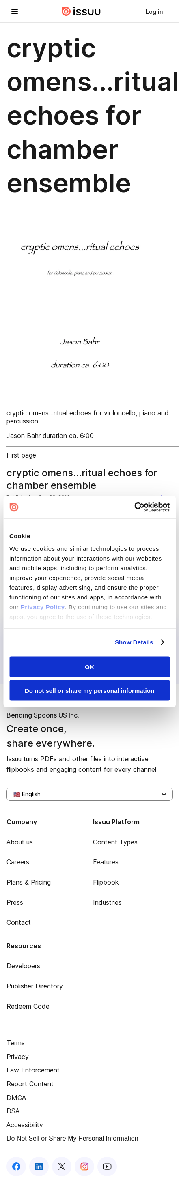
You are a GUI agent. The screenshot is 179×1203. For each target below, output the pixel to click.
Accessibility (24, 1125)
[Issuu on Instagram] (84, 1166)
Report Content (30, 1084)
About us (19, 842)
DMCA (16, 1097)
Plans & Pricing (28, 882)
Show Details (134, 642)
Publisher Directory (34, 986)
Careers (17, 862)
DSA (12, 1111)
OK (89, 666)
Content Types (115, 842)
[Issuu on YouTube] (107, 1166)
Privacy (17, 1057)
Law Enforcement (33, 1070)
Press (14, 902)
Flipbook (106, 882)
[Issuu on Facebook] (16, 1166)
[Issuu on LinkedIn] (39, 1166)
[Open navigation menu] (14, 11)
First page (21, 455)
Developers (23, 966)
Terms (15, 1043)
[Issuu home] (81, 11)
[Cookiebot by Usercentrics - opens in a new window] (134, 507)
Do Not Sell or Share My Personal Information (72, 1138)
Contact (18, 922)
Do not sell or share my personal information (89, 690)
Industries (107, 902)
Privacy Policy (43, 607)
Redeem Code (28, 1006)
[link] (154, 11)
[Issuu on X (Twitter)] (61, 1166)
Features (106, 862)
